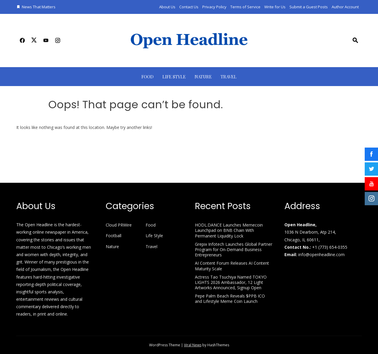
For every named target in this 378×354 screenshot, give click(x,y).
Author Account (345, 6)
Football (113, 235)
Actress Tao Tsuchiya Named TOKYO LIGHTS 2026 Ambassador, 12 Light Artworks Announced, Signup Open (231, 282)
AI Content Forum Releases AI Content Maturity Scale (232, 265)
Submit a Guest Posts (308, 6)
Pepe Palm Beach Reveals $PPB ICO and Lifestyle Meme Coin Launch (230, 298)
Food (147, 77)
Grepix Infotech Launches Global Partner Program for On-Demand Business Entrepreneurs (233, 249)
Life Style (174, 77)
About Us (167, 6)
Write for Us (275, 6)
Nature (203, 77)
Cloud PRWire (119, 225)
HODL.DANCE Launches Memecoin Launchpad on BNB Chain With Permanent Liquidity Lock (229, 230)
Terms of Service (245, 6)
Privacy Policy (214, 6)
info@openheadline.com (321, 254)
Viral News (192, 344)
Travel (229, 77)
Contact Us (188, 6)
